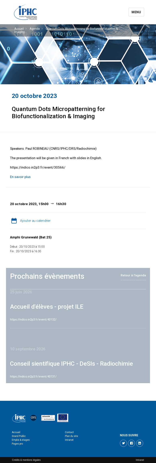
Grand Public (19, 436)
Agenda (35, 28)
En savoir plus (20, 177)
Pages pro (17, 443)
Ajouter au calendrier (35, 221)
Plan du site (71, 436)
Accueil (19, 28)
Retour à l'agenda (133, 275)
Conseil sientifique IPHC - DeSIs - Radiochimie (71, 363)
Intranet (69, 440)
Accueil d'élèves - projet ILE (46, 306)
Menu (136, 12)
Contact (69, 432)
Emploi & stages (21, 440)
